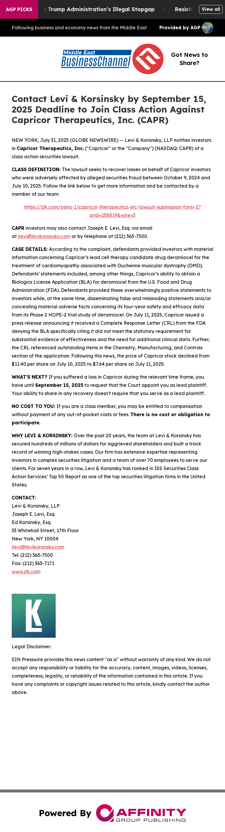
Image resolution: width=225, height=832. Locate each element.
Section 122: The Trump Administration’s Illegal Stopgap (83, 9)
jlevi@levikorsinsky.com (44, 236)
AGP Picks (19, 9)
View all (211, 9)
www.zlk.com (26, 571)
